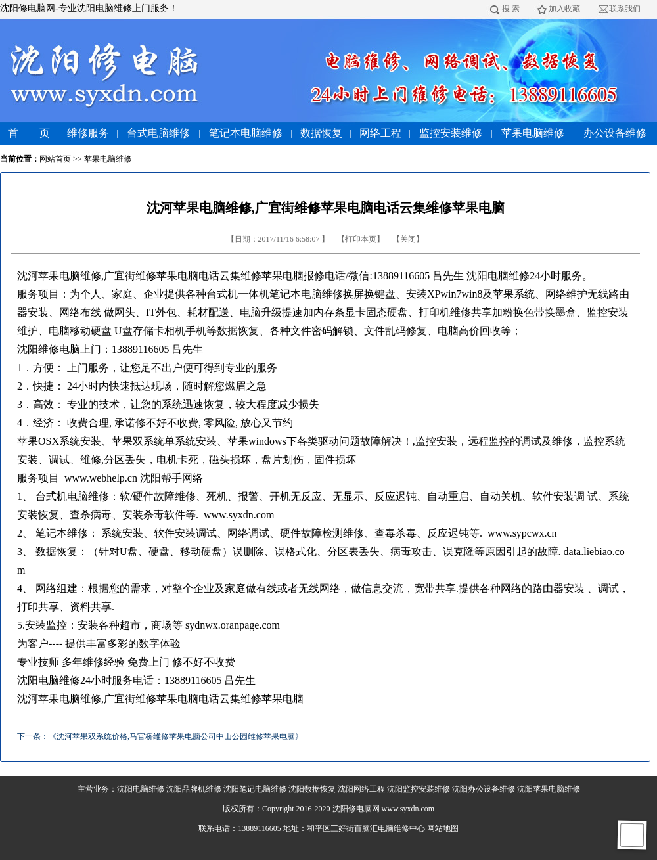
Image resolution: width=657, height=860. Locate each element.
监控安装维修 (450, 133)
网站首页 (55, 159)
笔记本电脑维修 (246, 133)
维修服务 (88, 133)
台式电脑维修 (158, 133)
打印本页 (360, 239)
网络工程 (380, 133)
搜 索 (511, 8)
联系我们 (625, 8)
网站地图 (443, 828)
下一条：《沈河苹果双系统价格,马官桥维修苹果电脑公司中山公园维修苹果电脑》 (160, 736)
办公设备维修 (614, 133)
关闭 (408, 239)
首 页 (29, 133)
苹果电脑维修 (532, 133)
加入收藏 (564, 8)
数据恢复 (321, 133)
